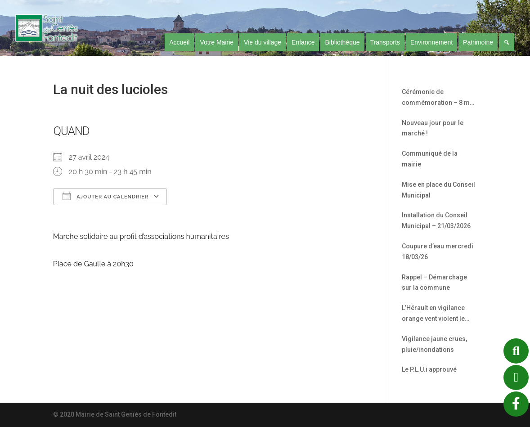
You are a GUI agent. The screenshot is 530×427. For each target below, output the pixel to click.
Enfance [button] (303, 42)
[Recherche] (506, 42)
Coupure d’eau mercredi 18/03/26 (437, 252)
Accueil (179, 42)
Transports (385, 42)
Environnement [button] (431, 42)
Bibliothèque (342, 42)
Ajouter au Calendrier (105, 196)
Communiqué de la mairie (430, 159)
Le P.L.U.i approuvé (429, 369)
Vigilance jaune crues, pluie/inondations (434, 344)
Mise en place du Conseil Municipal (438, 190)
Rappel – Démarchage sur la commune (434, 283)
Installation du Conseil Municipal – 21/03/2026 (436, 220)
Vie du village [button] (262, 42)
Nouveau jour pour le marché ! (432, 128)
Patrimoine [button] (478, 42)
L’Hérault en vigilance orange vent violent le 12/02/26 (433, 314)
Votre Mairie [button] (217, 42)
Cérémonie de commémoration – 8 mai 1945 (438, 98)
